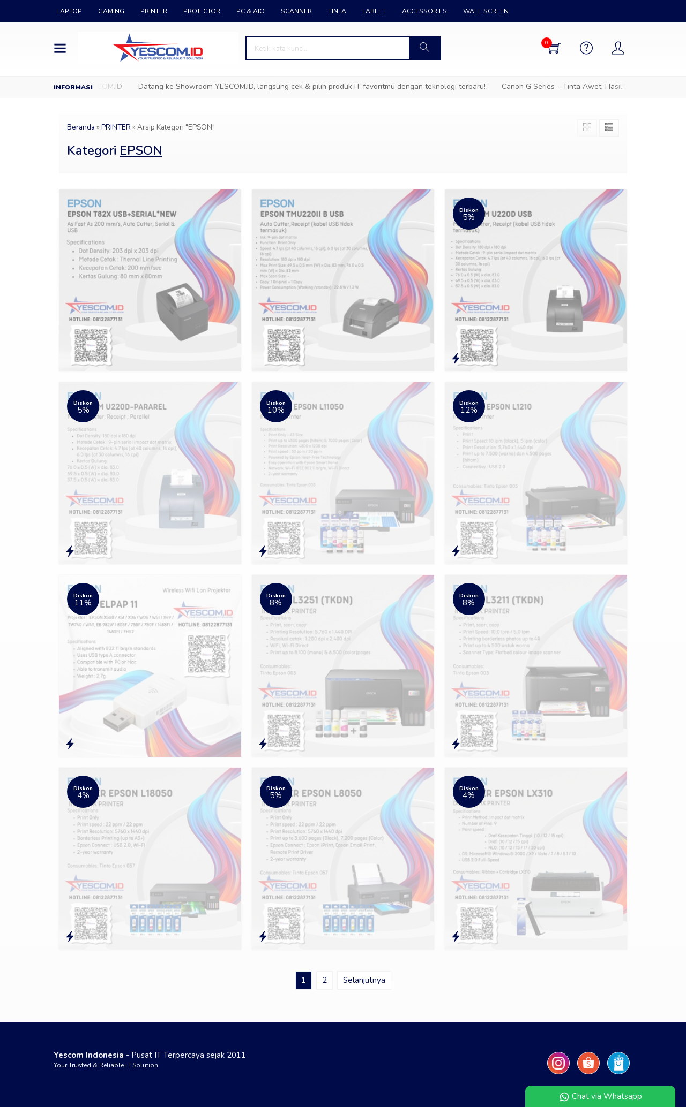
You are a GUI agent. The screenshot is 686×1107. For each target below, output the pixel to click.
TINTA (337, 11)
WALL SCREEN (486, 11)
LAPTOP (69, 11)
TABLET (374, 11)
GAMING (111, 11)
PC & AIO (250, 11)
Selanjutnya (364, 980)
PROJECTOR (201, 11)
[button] (424, 48)
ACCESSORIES (424, 11)
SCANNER (296, 11)
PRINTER (153, 11)
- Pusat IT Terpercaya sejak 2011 (150, 1055)
